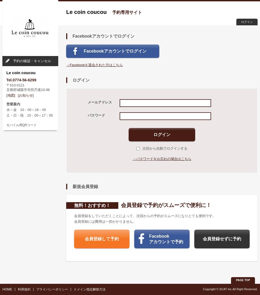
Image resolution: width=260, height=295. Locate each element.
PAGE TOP (243, 280)
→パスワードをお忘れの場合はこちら (162, 159)
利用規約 (24, 289)
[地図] (10, 95)
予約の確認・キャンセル (32, 61)
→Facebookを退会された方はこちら (94, 65)
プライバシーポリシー (52, 289)
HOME (7, 289)
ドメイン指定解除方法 (90, 289)
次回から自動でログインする (161, 148)
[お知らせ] (25, 95)
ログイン (247, 21)
